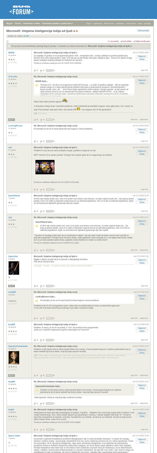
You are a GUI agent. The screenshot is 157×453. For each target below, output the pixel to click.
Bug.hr (9, 23)
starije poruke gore (142, 41)
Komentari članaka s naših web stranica (60, 23)
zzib (10, 147)
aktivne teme (109, 23)
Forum (18, 23)
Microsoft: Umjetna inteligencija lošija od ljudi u (109, 46)
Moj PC (11, 120)
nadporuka (144, 119)
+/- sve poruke (113, 41)
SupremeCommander (18, 346)
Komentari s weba (31, 23)
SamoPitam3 (14, 196)
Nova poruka (143, 30)
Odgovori (142, 56)
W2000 (11, 53)
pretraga (147, 23)
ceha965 (12, 292)
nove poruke (131, 23)
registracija (97, 23)
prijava (88, 23)
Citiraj (141, 59)
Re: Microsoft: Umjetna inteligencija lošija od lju (55, 77)
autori (140, 23)
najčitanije (120, 23)
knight (11, 409)
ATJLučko (13, 77)
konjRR (11, 324)
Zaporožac (13, 256)
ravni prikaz (127, 41)
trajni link (144, 70)
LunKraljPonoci (15, 126)
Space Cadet (14, 436)
